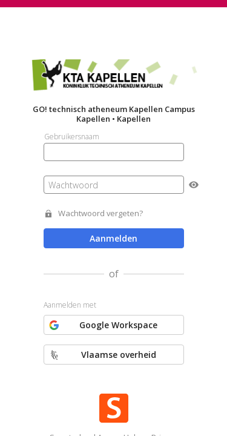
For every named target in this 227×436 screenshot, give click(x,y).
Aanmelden (113, 238)
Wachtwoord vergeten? (100, 213)
